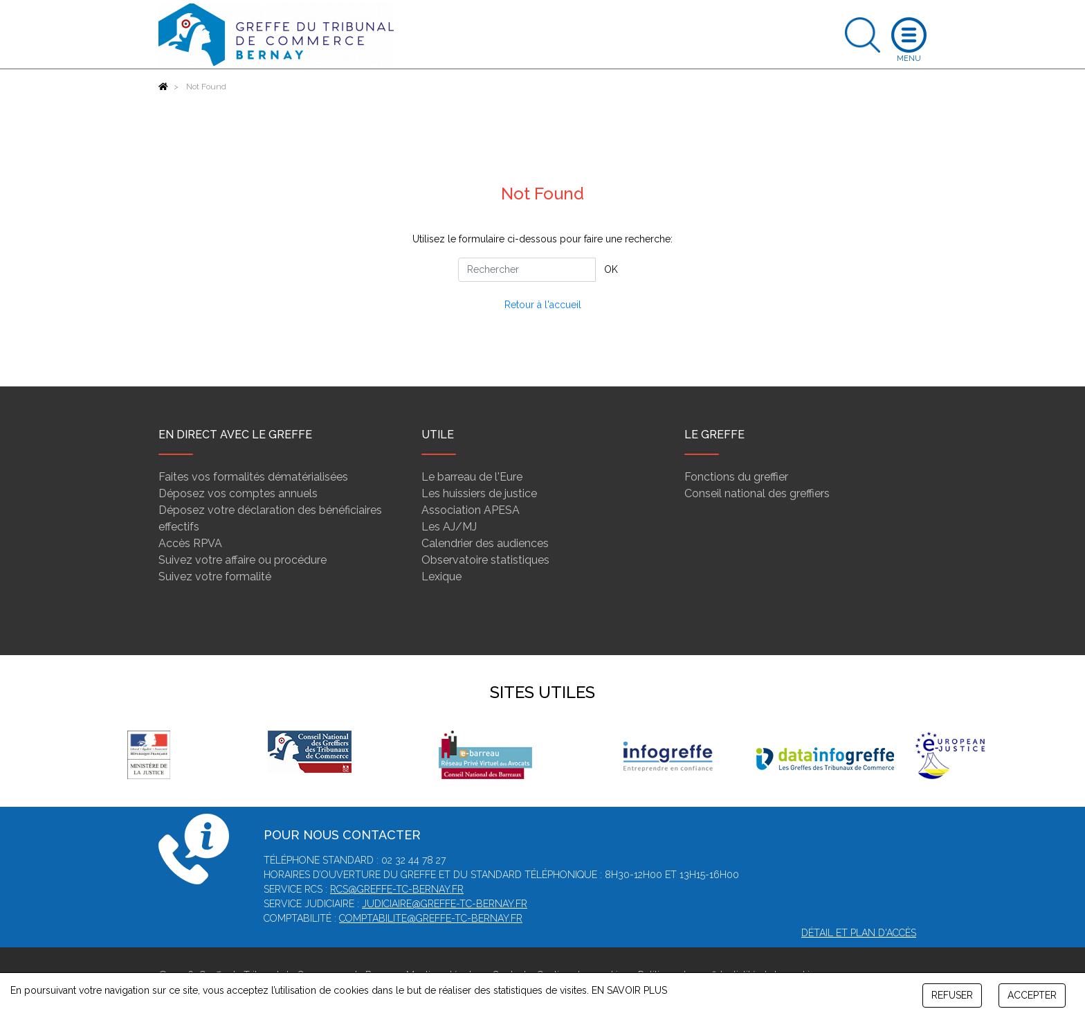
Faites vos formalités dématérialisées (253, 476)
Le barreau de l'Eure (471, 476)
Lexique (441, 576)
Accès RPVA (190, 543)
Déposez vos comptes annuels (238, 493)
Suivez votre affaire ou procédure (242, 559)
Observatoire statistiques (485, 559)
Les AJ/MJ (449, 526)
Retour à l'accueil (542, 304)
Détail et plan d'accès (858, 932)
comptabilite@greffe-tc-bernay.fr (430, 918)
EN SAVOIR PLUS (629, 990)
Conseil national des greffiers (757, 493)
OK (611, 269)
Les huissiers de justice (479, 493)
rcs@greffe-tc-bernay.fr (397, 889)
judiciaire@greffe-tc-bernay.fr (444, 903)
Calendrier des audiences (485, 543)
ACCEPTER (1032, 995)
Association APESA (470, 510)
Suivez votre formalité (214, 576)
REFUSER (952, 995)
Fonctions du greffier (736, 476)
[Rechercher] (527, 270)
